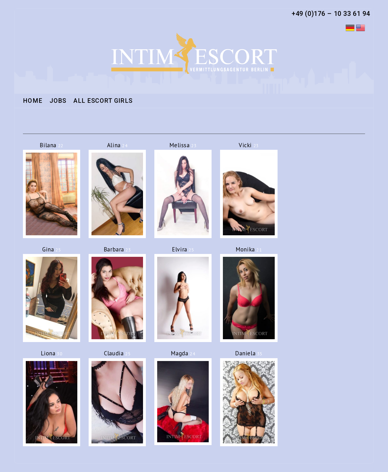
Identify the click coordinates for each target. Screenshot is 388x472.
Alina (117, 145)
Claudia (117, 353)
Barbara (117, 249)
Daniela (249, 353)
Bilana (51, 145)
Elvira (183, 249)
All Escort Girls (103, 101)
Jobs (58, 101)
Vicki (249, 145)
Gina (51, 249)
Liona (52, 353)
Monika (249, 249)
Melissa (183, 145)
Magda (183, 353)
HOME (32, 101)
